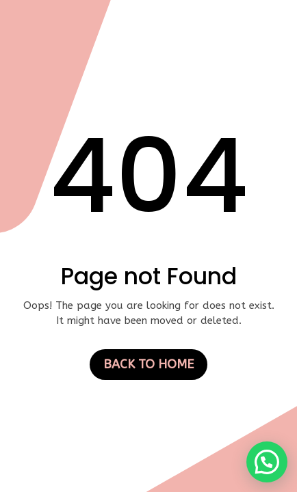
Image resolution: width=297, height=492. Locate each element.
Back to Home (148, 364)
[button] (266, 461)
